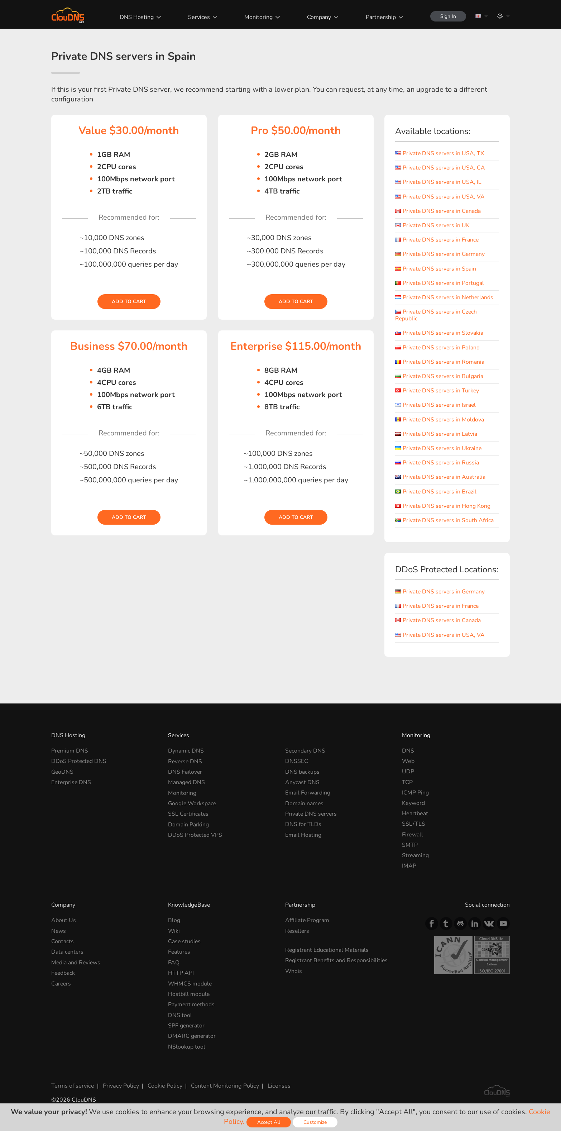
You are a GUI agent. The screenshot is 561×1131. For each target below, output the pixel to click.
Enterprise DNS (71, 782)
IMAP (409, 866)
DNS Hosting (136, 17)
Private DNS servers (311, 813)
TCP (407, 782)
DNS (408, 751)
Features (179, 952)
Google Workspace (192, 803)
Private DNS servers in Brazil (436, 492)
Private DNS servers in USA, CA (440, 168)
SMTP (410, 845)
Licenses (276, 1085)
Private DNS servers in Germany (440, 254)
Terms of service (72, 1085)
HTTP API (181, 973)
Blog (174, 920)
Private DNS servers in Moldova (440, 420)
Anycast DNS (302, 782)
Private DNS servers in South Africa (445, 520)
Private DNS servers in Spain (436, 269)
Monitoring (257, 17)
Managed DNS (186, 782)
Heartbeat (415, 813)
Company (318, 17)
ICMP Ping (415, 793)
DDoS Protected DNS (79, 761)
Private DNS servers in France (437, 240)
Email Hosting (303, 835)
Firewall (412, 835)
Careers (61, 983)
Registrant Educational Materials (327, 950)
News (58, 931)
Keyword (413, 803)
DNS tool (180, 1014)
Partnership (379, 17)
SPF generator (186, 1025)
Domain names (304, 803)
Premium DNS (69, 751)
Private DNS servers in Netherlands (445, 297)
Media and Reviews (76, 962)
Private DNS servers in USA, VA (440, 197)
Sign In (447, 16)
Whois (293, 971)
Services (198, 17)
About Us (63, 920)
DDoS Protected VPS (195, 835)
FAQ (173, 962)
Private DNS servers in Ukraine (439, 448)
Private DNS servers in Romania (440, 362)
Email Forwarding (307, 793)
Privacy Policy (120, 1085)
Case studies (184, 941)
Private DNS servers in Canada (438, 211)
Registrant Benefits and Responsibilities (337, 960)
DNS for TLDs (303, 824)
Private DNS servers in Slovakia (439, 333)
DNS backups (302, 772)
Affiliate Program (307, 920)
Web (408, 761)
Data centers (67, 952)
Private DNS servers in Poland (438, 348)
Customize (315, 1122)
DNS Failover (185, 772)
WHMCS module (190, 983)
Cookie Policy (163, 1085)
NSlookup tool (186, 1046)
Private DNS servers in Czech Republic (436, 315)
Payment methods (191, 1004)
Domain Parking (188, 824)
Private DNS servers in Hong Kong (443, 506)
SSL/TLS (413, 824)
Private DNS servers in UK (433, 225)
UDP (408, 772)
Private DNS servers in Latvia (436, 434)
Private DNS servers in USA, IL (439, 182)
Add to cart (129, 301)
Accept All (268, 1122)
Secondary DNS (305, 751)
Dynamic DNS (186, 751)
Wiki (174, 931)
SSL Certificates (188, 813)
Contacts (62, 941)
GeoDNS (62, 772)
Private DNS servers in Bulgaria (439, 376)
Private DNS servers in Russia (437, 463)
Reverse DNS (185, 761)
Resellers (297, 931)
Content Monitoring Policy (222, 1085)
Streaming (415, 855)
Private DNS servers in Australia (440, 477)
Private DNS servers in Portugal (440, 283)
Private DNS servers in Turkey (437, 391)
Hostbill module (189, 994)
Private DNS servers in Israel (436, 405)
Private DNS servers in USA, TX (440, 153)
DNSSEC (296, 761)
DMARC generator (192, 1036)
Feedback (63, 973)
